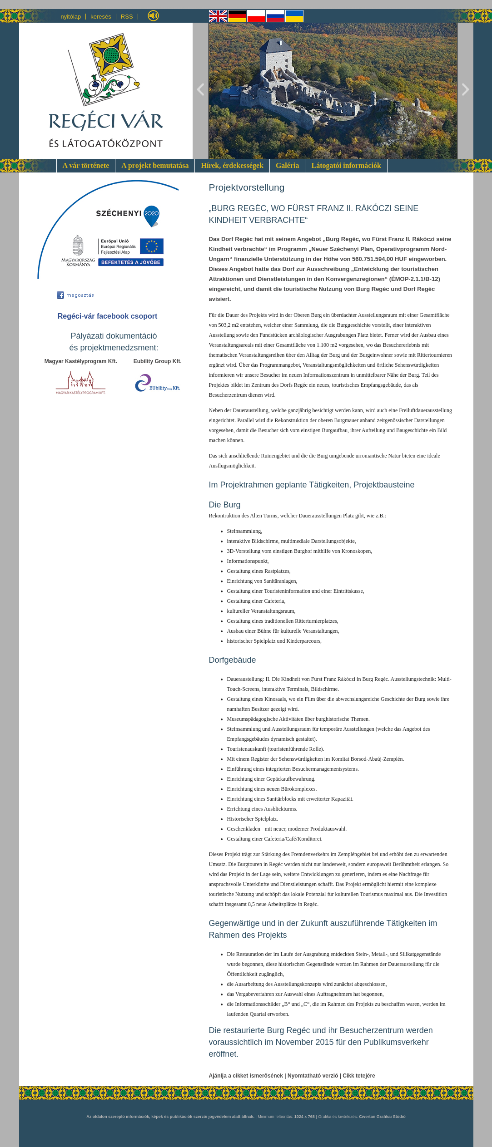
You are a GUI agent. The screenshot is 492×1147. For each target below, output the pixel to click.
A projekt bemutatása (155, 165)
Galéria (287, 165)
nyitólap (71, 17)
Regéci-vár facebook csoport (108, 316)
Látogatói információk (346, 165)
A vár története (86, 165)
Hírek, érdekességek (232, 165)
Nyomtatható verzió (313, 1076)
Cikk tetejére (359, 1076)
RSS (127, 17)
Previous (201, 91)
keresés (100, 17)
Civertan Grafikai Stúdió (382, 1116)
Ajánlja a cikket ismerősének (246, 1076)
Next (465, 91)
